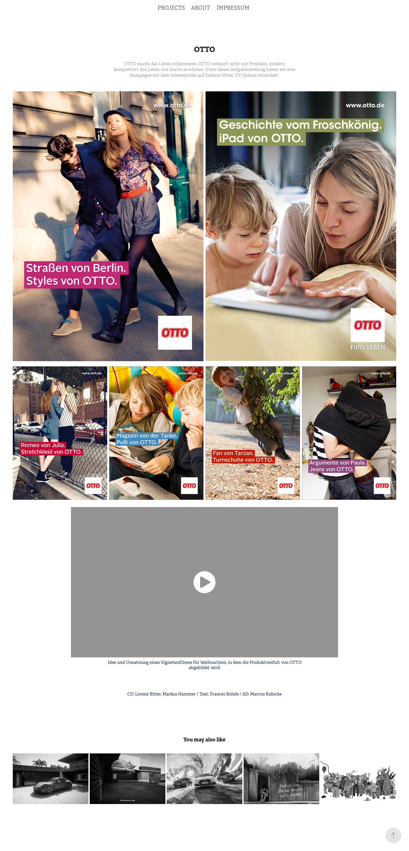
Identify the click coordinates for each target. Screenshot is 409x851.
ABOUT (200, 8)
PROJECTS (171, 8)
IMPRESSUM (232, 8)
